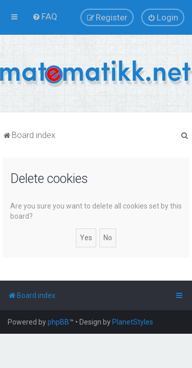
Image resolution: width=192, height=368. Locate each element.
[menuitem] (45, 16)
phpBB (58, 322)
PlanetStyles (132, 322)
